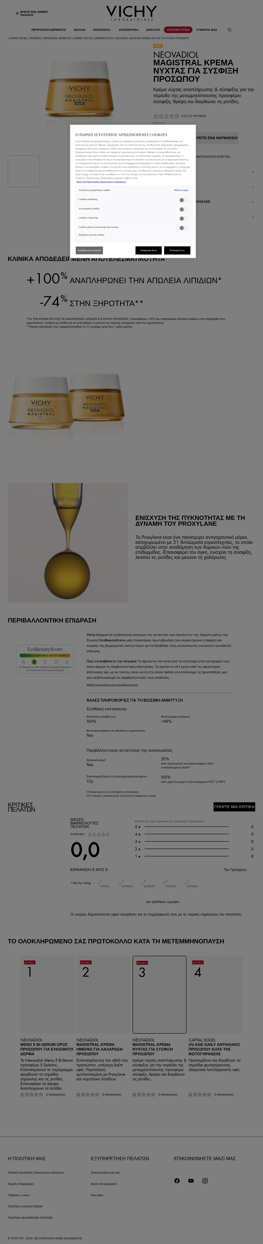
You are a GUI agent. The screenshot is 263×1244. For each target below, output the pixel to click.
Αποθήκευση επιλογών (89, 250)
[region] (133, 191)
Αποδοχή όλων (177, 250)
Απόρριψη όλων (148, 250)
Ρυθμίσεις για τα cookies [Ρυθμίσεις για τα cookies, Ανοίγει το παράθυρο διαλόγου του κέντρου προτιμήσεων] (92, 234)
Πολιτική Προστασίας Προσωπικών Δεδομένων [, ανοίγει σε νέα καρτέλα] (101, 181)
